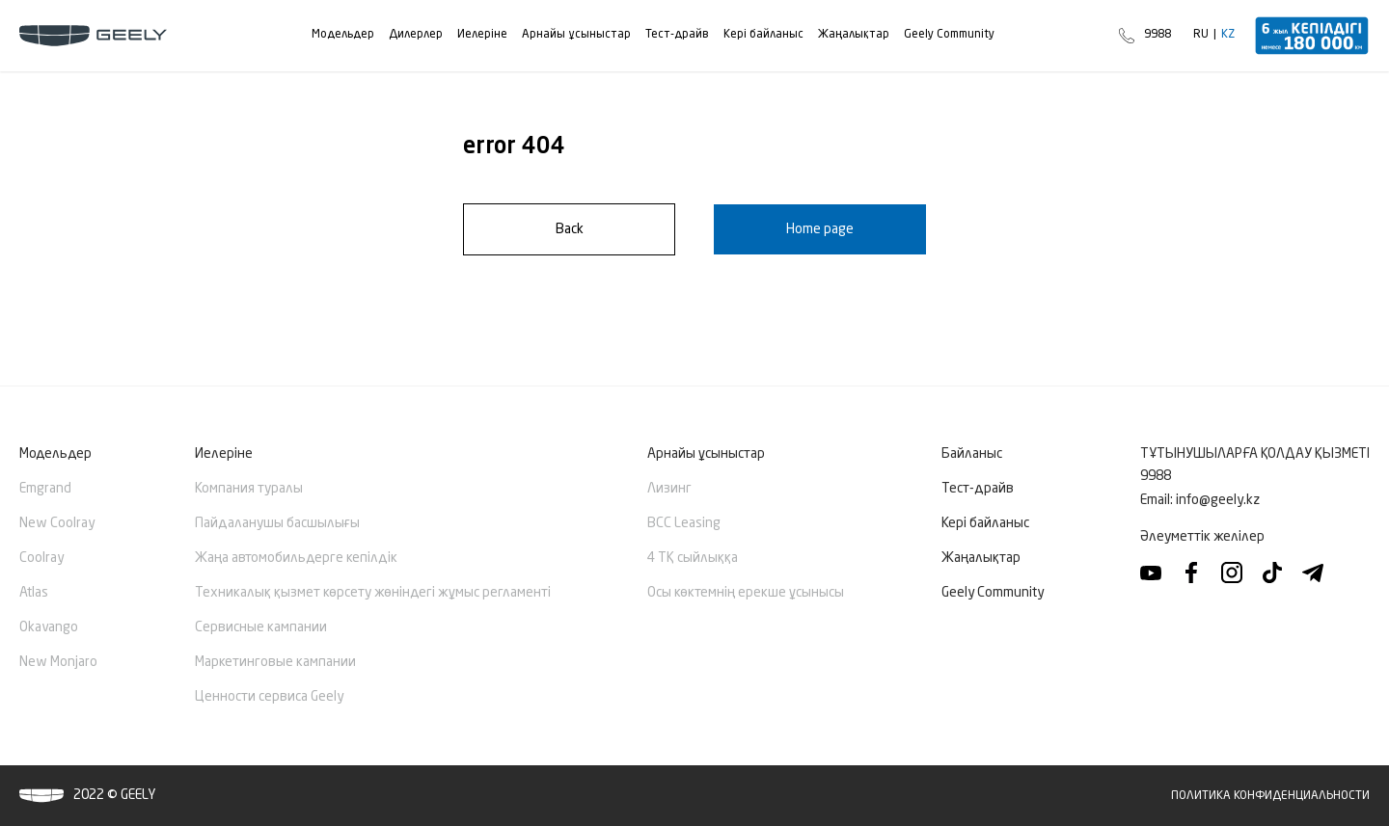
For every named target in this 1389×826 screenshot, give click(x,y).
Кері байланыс (985, 523)
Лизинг (669, 488)
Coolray (41, 558)
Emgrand (45, 488)
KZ (1228, 34)
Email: (1200, 500)
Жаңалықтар (981, 558)
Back (570, 229)
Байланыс (971, 454)
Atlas (33, 593)
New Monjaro (58, 662)
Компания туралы (249, 488)
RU (1201, 34)
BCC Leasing (684, 523)
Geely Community (992, 593)
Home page (820, 229)
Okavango (48, 627)
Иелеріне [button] (224, 454)
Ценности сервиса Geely (269, 697)
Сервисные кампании (261, 627)
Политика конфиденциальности (1270, 796)
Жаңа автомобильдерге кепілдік (296, 558)
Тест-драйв (977, 488)
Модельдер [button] (55, 454)
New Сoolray (57, 523)
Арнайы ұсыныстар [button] (706, 454)
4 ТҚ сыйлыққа (692, 558)
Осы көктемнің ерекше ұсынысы (745, 593)
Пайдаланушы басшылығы (277, 523)
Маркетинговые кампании (275, 662)
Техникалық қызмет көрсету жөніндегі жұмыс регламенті (373, 593)
